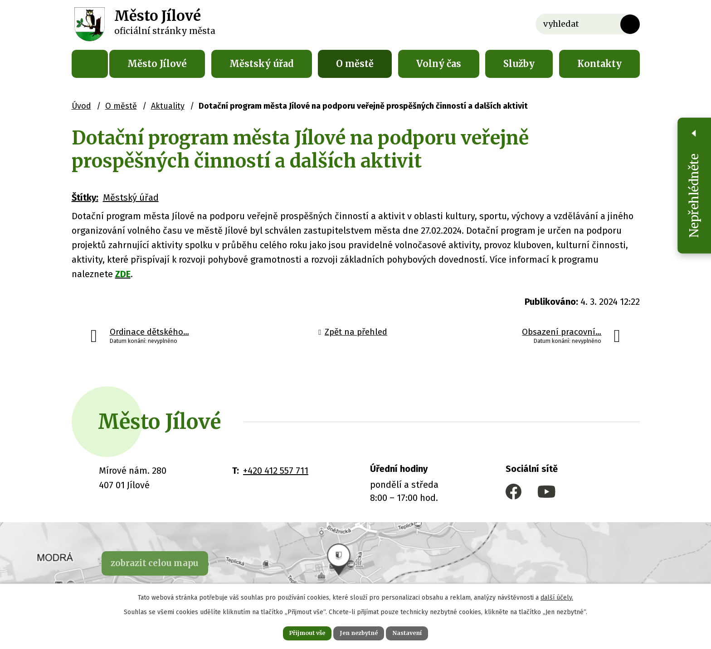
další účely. (557, 595)
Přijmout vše (296, 632)
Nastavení (419, 632)
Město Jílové (157, 63)
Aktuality (168, 106)
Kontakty (599, 63)
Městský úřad (261, 63)
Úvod (90, 64)
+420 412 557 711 (275, 470)
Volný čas (438, 63)
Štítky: (85, 197)
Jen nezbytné (359, 632)
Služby (519, 63)
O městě (355, 63)
